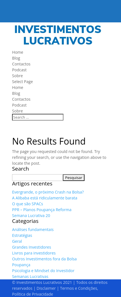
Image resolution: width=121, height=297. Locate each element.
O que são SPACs (27, 203)
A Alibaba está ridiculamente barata (44, 198)
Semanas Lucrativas (30, 276)
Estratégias (22, 235)
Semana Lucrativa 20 (31, 215)
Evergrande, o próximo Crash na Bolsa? (48, 192)
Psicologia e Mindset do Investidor (43, 270)
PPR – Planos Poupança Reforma (41, 209)
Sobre (17, 75)
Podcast (19, 69)
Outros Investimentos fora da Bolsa (44, 258)
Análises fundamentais (33, 229)
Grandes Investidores (31, 247)
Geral (17, 241)
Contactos (21, 64)
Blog (16, 58)
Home (17, 52)
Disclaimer (46, 288)
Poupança (21, 264)
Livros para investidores (34, 253)
